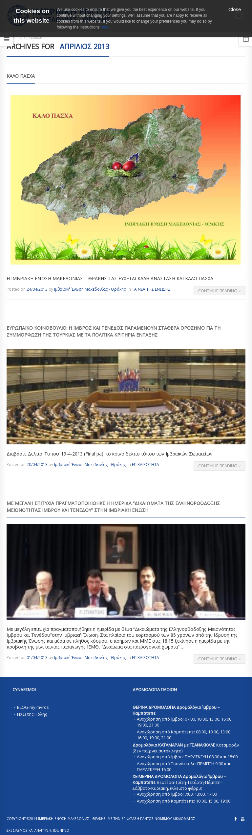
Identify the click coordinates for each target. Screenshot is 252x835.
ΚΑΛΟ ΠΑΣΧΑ (21, 76)
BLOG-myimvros (33, 707)
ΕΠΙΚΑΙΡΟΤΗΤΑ (145, 464)
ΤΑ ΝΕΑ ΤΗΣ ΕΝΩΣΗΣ (151, 289)
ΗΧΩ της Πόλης (32, 714)
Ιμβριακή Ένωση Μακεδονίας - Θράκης (90, 289)
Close (234, 9)
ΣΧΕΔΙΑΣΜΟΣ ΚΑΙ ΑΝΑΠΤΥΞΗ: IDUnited (38, 830)
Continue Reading (219, 291)
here (105, 27)
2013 (24, 38)
